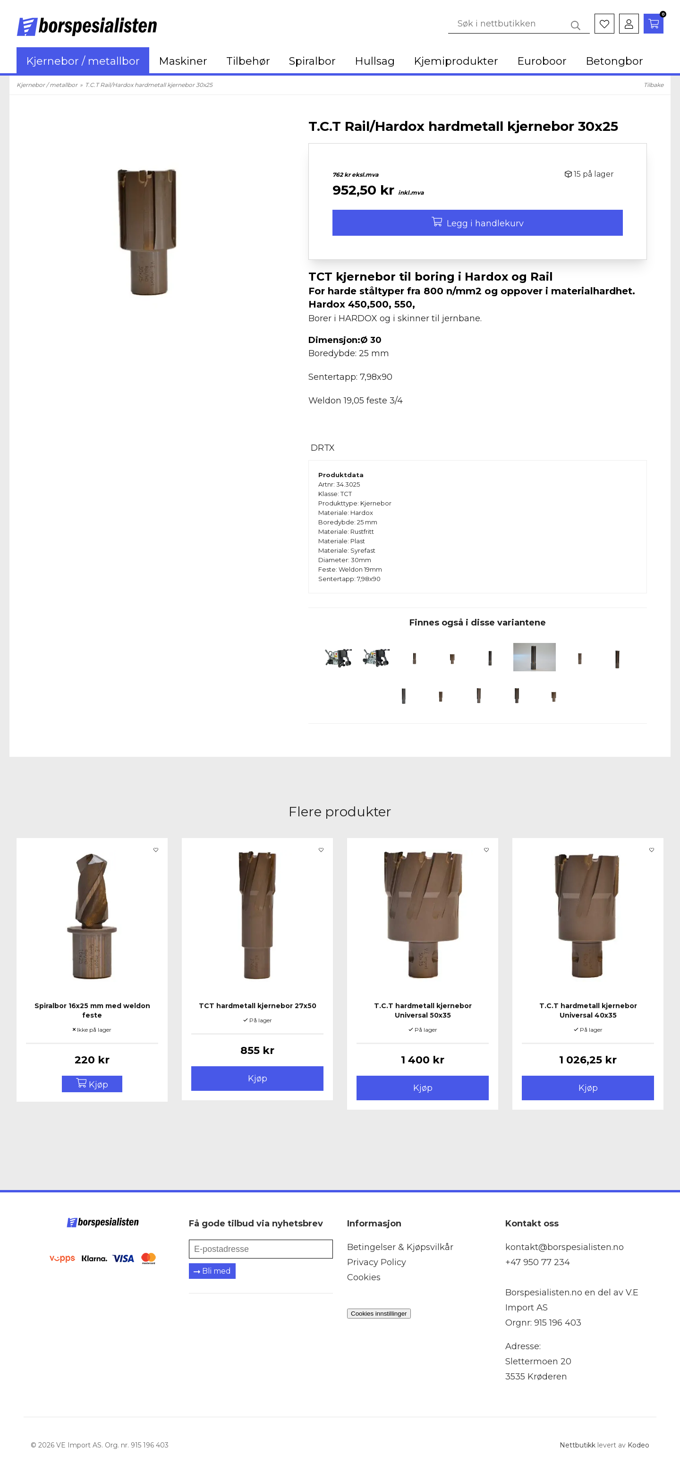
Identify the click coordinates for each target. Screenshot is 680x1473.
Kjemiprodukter (456, 61)
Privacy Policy (376, 1262)
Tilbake (653, 84)
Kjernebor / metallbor (83, 61)
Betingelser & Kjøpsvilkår (400, 1247)
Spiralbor (312, 61)
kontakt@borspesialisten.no (564, 1247)
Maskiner (183, 61)
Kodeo (638, 1445)
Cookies (364, 1277)
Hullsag (375, 61)
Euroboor (542, 61)
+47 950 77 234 (537, 1262)
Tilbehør (248, 61)
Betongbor (614, 61)
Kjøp (257, 1078)
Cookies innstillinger (379, 1313)
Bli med (212, 1271)
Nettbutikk (577, 1445)
